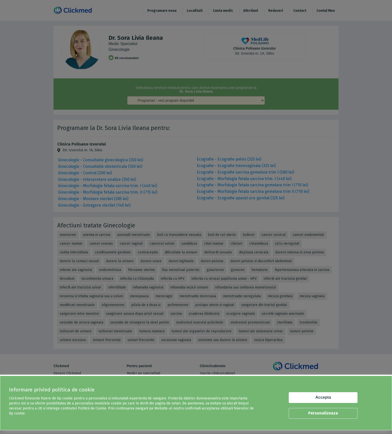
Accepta (323, 397)
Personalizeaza (323, 413)
